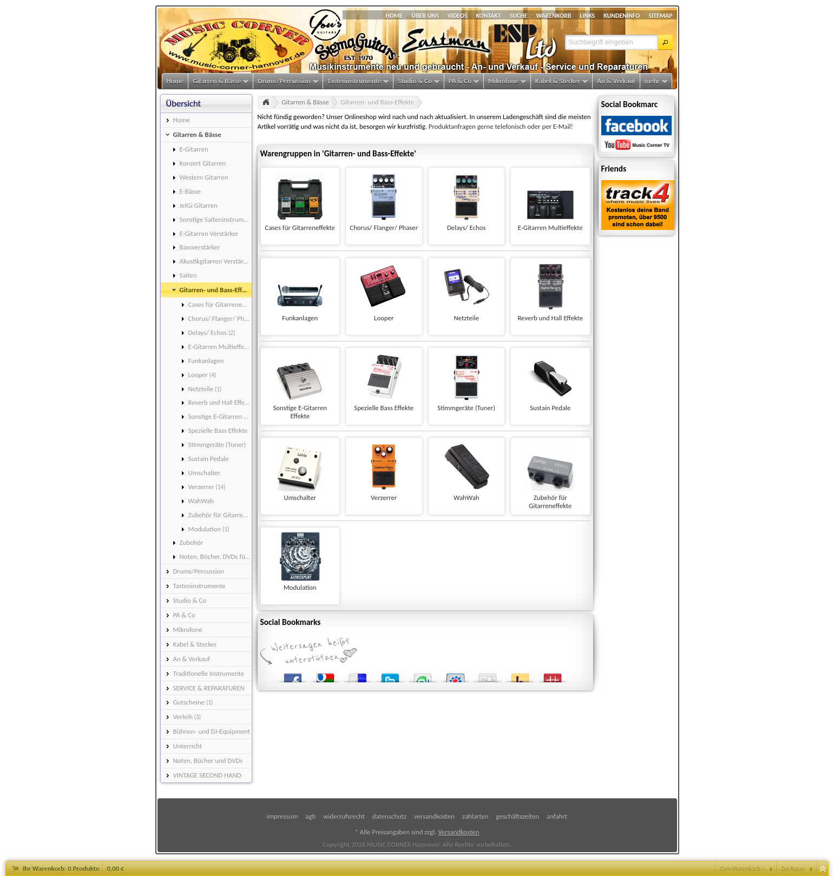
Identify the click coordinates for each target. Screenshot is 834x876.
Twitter (390, 675)
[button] (665, 42)
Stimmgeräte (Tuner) (466, 408)
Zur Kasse (793, 868)
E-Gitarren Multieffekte (550, 227)
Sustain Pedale (550, 408)
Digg (487, 675)
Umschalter (300, 497)
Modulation (300, 587)
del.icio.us (358, 675)
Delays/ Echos (466, 227)
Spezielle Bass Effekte (383, 408)
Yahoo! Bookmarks (520, 675)
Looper (383, 318)
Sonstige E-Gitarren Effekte (300, 412)
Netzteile (466, 318)
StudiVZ (455, 675)
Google (325, 675)
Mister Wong (552, 675)
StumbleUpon (422, 675)
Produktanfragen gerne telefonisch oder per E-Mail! (501, 126)
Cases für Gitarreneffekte (300, 227)
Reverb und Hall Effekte (550, 318)
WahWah (467, 497)
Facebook (293, 675)
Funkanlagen (300, 318)
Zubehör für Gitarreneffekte (550, 501)
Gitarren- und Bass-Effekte (378, 102)
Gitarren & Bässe (305, 102)
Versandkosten (458, 832)
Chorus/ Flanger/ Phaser (384, 227)
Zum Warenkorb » (742, 868)
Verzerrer (384, 497)
